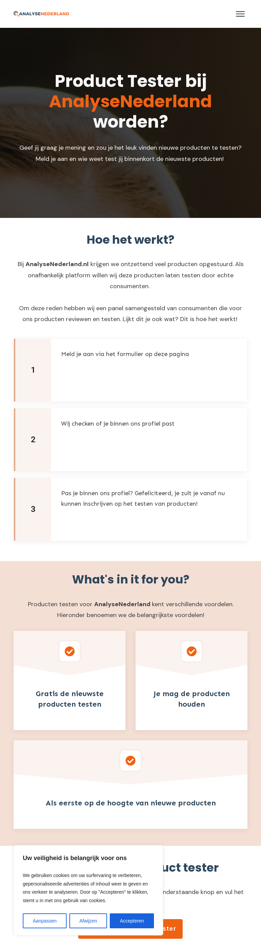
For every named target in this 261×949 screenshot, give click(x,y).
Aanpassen (44, 921)
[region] (88, 890)
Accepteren (132, 921)
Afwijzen (88, 921)
